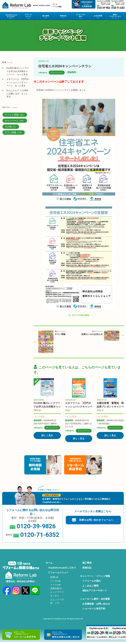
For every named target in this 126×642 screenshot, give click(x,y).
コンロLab (55, 580)
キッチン (54, 595)
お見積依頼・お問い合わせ (96, 603)
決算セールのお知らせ (92, 334)
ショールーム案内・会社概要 (95, 599)
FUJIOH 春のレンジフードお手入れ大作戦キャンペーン (47, 407)
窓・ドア (54, 603)
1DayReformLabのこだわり (62, 567)
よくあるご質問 (90, 585)
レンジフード (57, 592)
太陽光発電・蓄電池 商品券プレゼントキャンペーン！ (110, 407)
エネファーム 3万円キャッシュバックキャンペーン (78, 407)
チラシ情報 (60, 334)
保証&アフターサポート (94, 590)
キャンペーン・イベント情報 (95, 576)
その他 (11, 126)
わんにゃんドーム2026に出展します (17, 93)
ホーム (49, 562)
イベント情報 (15, 114)
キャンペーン (57, 72)
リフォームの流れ (91, 580)
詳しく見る (47, 435)
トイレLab (55, 584)
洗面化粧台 (56, 588)
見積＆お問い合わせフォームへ (96, 519)
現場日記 (87, 567)
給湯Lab (54, 577)
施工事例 (87, 562)
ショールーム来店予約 (93, 608)
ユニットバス (57, 599)
